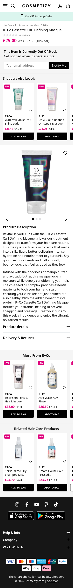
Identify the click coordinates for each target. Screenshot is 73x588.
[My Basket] (66, 6)
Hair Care (7, 25)
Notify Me (59, 65)
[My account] (58, 6)
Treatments (20, 25)
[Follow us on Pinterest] (46, 504)
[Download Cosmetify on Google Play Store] (50, 515)
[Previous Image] (8, 219)
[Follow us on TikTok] (56, 504)
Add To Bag (18, 136)
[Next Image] (65, 219)
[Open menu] (7, 6)
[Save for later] (28, 107)
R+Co (45, 25)
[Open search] (14, 6)
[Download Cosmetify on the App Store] (21, 515)
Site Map (53, 581)
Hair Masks (34, 25)
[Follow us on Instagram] (17, 504)
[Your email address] (26, 65)
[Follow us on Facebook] (27, 504)
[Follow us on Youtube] (36, 504)
